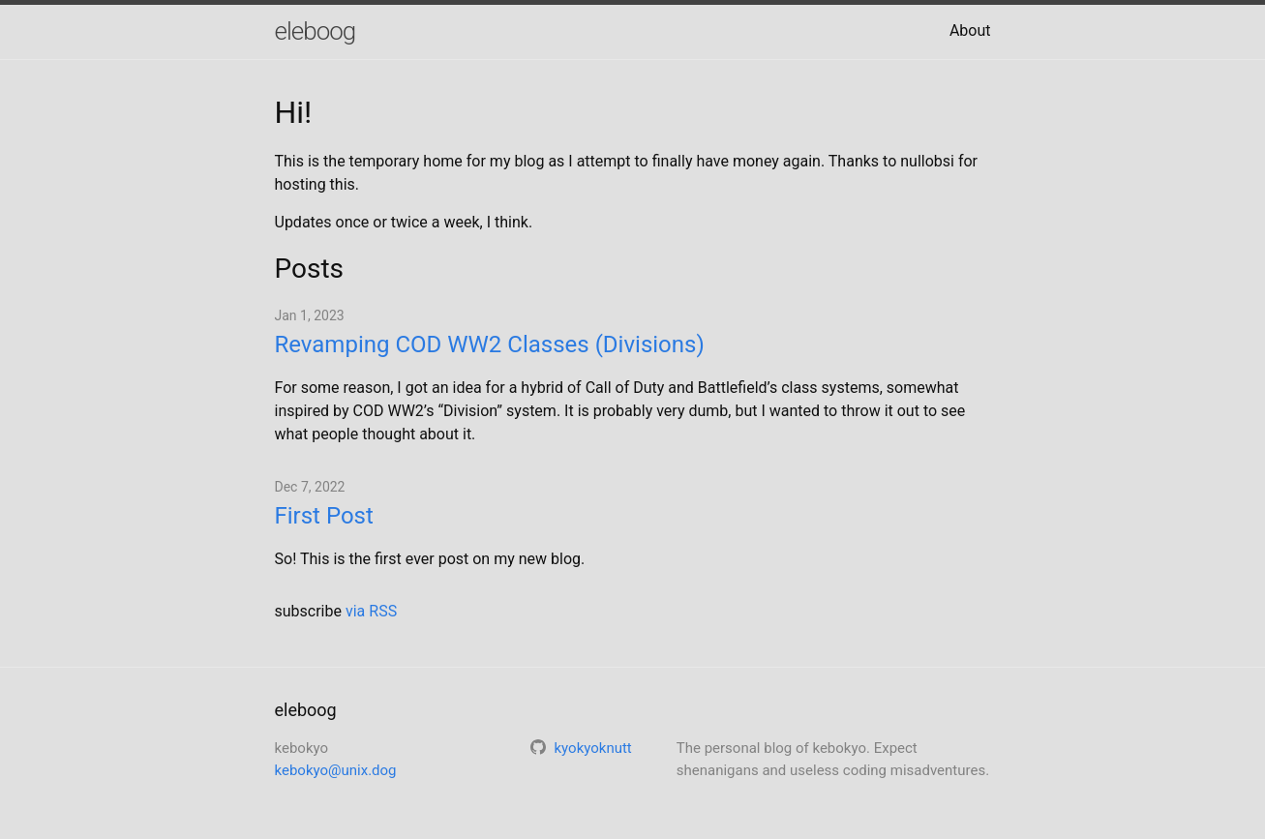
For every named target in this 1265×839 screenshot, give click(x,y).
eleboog (315, 30)
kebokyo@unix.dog (336, 770)
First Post (324, 515)
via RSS (371, 611)
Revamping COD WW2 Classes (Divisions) (490, 344)
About (970, 30)
